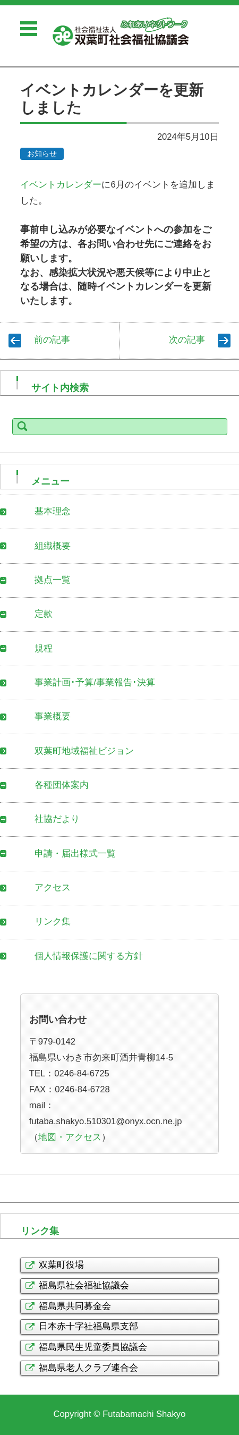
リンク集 (53, 921)
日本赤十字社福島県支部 (88, 1326)
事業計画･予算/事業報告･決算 (95, 682)
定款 (44, 614)
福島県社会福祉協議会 (84, 1285)
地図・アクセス (69, 1137)
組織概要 (53, 546)
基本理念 (53, 511)
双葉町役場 (61, 1265)
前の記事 (52, 340)
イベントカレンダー (60, 185)
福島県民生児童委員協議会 (93, 1347)
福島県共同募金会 (75, 1306)
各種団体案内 (62, 785)
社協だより (57, 819)
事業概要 (53, 716)
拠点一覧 (53, 580)
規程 (44, 648)
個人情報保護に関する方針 (89, 956)
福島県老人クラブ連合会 (88, 1368)
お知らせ (42, 153)
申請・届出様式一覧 (75, 853)
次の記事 (187, 340)
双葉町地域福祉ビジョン (84, 751)
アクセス (53, 887)
